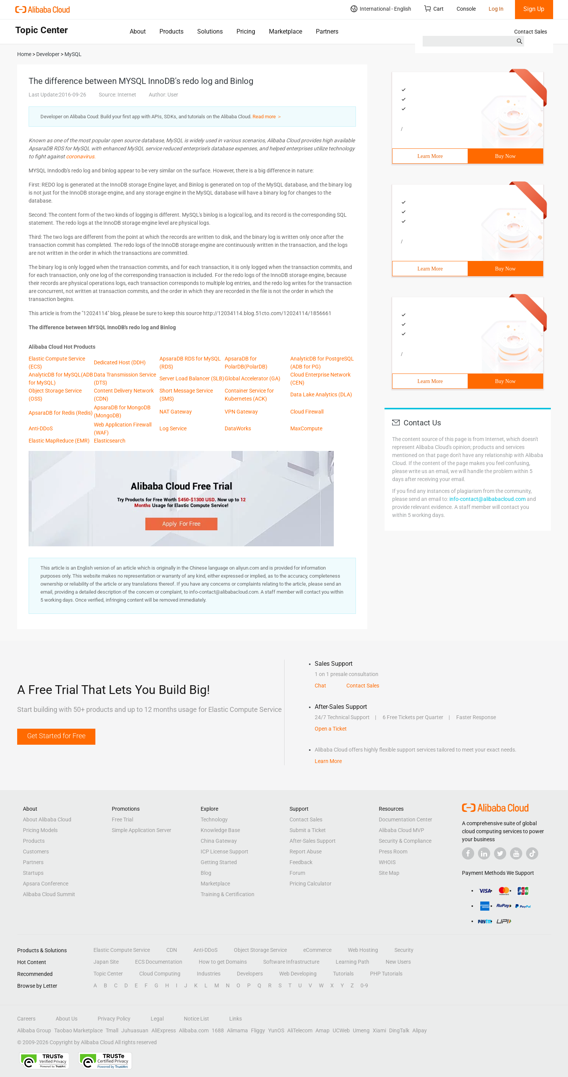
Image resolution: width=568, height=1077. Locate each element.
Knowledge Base (220, 830)
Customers (36, 851)
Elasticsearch (110, 441)
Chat (320, 686)
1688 (218, 1030)
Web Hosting (363, 950)
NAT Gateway (175, 412)
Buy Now (505, 156)
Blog (206, 873)
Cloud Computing (159, 974)
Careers (26, 1019)
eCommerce (317, 950)
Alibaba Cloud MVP (401, 830)
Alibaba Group (34, 1030)
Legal (157, 1019)
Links (235, 1019)
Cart (434, 8)
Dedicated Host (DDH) (120, 362)
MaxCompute (306, 428)
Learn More (429, 156)
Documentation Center (405, 819)
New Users (398, 962)
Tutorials (343, 974)
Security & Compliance (405, 841)
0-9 (364, 985)
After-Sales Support (313, 841)
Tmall (112, 1030)
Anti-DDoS (41, 428)
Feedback (301, 862)
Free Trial (122, 819)
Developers (250, 974)
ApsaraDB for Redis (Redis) (61, 413)
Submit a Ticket (308, 830)
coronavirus (80, 156)
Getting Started (219, 862)
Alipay (419, 1030)
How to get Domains (223, 962)
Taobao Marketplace (78, 1030)
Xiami (379, 1030)
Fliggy (258, 1030)
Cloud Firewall (306, 412)
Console (466, 9)
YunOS (276, 1030)
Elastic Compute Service (121, 950)
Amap (322, 1030)
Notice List (196, 1019)
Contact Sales (530, 32)
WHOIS (387, 862)
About (138, 31)
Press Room (393, 851)
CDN (171, 950)
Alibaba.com (194, 1030)
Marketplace (285, 31)
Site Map (389, 873)
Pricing (246, 31)
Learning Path (352, 962)
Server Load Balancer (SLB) (191, 378)
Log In (496, 9)
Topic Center (108, 974)
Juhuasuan (134, 1030)
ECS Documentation (158, 962)
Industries (208, 974)
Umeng (361, 1030)
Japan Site (106, 962)
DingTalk (399, 1030)
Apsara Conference (45, 884)
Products (171, 31)
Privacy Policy (114, 1019)
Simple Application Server (141, 830)
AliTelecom (299, 1030)
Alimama (237, 1030)
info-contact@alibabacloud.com (487, 499)
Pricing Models (40, 830)
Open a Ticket (331, 729)
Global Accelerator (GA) (252, 378)
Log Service (173, 428)
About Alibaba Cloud (47, 819)
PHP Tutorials (386, 974)
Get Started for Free (56, 736)
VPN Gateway (241, 412)
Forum (297, 873)
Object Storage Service (260, 950)
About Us (66, 1019)
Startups (33, 873)
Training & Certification (227, 894)
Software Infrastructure (291, 962)
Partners (327, 31)
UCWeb (341, 1030)
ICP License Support (224, 851)
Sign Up (533, 9)
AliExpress (163, 1030)
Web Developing (298, 974)
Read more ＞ (267, 116)
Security (404, 950)
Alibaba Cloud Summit (49, 894)
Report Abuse (306, 851)
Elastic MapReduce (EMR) (59, 441)
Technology (214, 819)
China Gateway (219, 841)
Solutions (210, 31)
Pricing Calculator (310, 884)
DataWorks (238, 428)
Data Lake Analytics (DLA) (321, 394)
